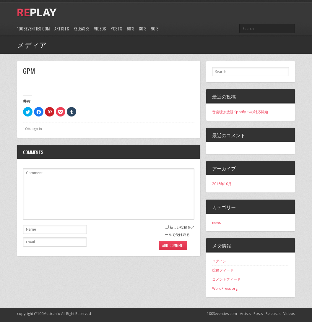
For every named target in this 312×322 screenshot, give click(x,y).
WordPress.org (225, 288)
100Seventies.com (33, 28)
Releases (82, 28)
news (216, 222)
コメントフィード (226, 279)
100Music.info (48, 313)
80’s (143, 28)
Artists (61, 28)
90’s (155, 28)
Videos (100, 28)
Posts (116, 28)
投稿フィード (222, 270)
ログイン (219, 260)
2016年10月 (222, 183)
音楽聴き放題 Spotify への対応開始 (240, 111)
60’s (130, 28)
